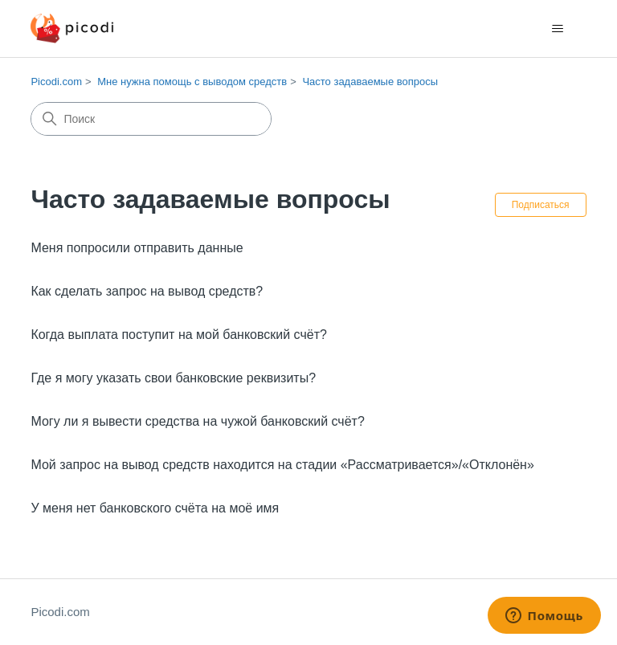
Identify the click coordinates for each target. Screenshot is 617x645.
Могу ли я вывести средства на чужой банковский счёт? (197, 421)
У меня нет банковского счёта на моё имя (155, 508)
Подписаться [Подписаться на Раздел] (541, 204)
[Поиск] (151, 119)
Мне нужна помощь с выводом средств (192, 82)
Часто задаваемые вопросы (370, 82)
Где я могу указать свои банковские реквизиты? (173, 378)
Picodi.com (56, 82)
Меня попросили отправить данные (137, 248)
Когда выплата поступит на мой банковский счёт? (179, 334)
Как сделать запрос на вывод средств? (147, 291)
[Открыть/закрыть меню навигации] (557, 29)
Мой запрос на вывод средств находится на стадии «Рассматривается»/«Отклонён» (282, 465)
